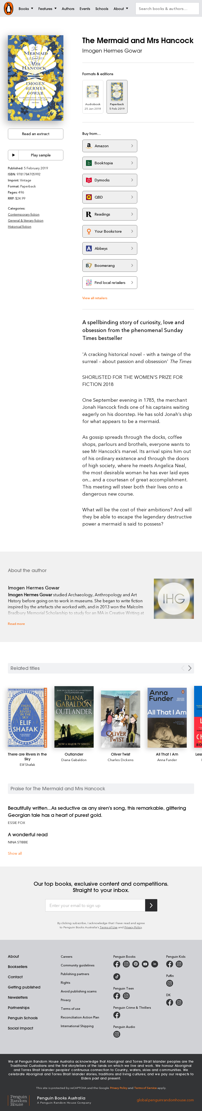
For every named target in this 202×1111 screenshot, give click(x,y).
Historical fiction (19, 226)
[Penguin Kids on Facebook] (169, 964)
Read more (16, 623)
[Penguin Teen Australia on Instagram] (126, 995)
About (13, 956)
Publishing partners (75, 973)
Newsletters (18, 997)
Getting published (24, 987)
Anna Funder (167, 759)
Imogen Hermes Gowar (112, 50)
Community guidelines (77, 965)
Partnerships (18, 1007)
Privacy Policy (133, 927)
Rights (65, 982)
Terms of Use (109, 927)
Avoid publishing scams (79, 991)
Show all (15, 853)
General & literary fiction (25, 220)
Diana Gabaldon (74, 759)
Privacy (66, 999)
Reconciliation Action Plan (80, 1017)
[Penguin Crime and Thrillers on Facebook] (116, 1015)
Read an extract (35, 133)
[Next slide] (189, 668)
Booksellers (17, 966)
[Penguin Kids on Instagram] (179, 964)
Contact (15, 977)
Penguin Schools (23, 1018)
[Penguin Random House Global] (22, 1100)
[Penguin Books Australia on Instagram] (126, 964)
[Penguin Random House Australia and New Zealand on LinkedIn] (154, 964)
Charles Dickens (121, 759)
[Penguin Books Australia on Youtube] (145, 964)
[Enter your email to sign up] (95, 905)
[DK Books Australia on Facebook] (169, 1002)
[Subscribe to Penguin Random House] (151, 905)
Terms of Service (145, 1087)
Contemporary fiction (23, 214)
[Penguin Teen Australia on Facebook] (116, 995)
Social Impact (20, 1028)
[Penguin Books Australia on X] (135, 964)
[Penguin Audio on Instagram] (116, 1034)
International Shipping (77, 1025)
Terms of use (70, 1008)
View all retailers (94, 297)
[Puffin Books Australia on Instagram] (169, 983)
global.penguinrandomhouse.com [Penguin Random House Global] (165, 1099)
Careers (66, 956)
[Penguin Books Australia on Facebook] (116, 964)
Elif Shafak (27, 764)
